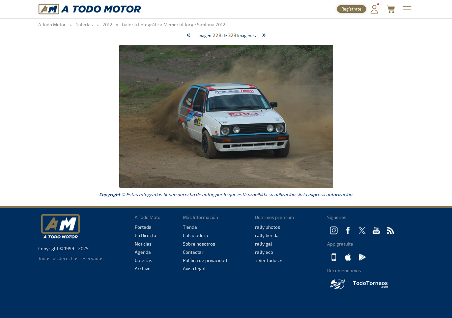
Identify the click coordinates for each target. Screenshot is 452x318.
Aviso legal (194, 268)
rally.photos (267, 227)
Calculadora (195, 235)
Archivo (143, 268)
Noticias (143, 244)
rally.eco (264, 252)
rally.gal (263, 244)
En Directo (145, 235)
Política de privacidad (205, 260)
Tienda (190, 227)
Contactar (193, 252)
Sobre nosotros (199, 244)
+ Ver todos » (268, 260)
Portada (143, 227)
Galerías (143, 260)
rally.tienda (267, 235)
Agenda (143, 252)
